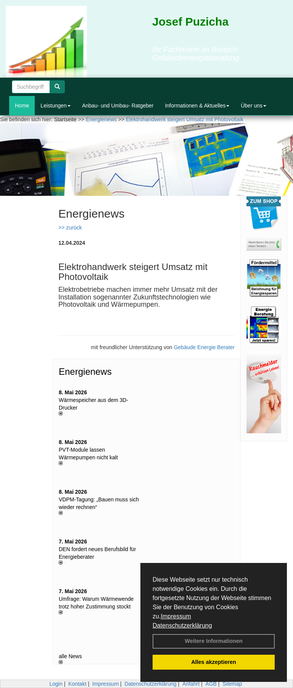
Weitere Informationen (214, 641)
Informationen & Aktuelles (197, 105)
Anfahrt (191, 684)
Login (55, 684)
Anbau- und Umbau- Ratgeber (118, 105)
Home (22, 105)
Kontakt (77, 684)
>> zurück (70, 227)
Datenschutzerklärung (182, 625)
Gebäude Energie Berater (204, 347)
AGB (211, 684)
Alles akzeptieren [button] (213, 662)
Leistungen (55, 105)
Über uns (253, 105)
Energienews (85, 371)
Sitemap (232, 684)
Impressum (176, 616)
